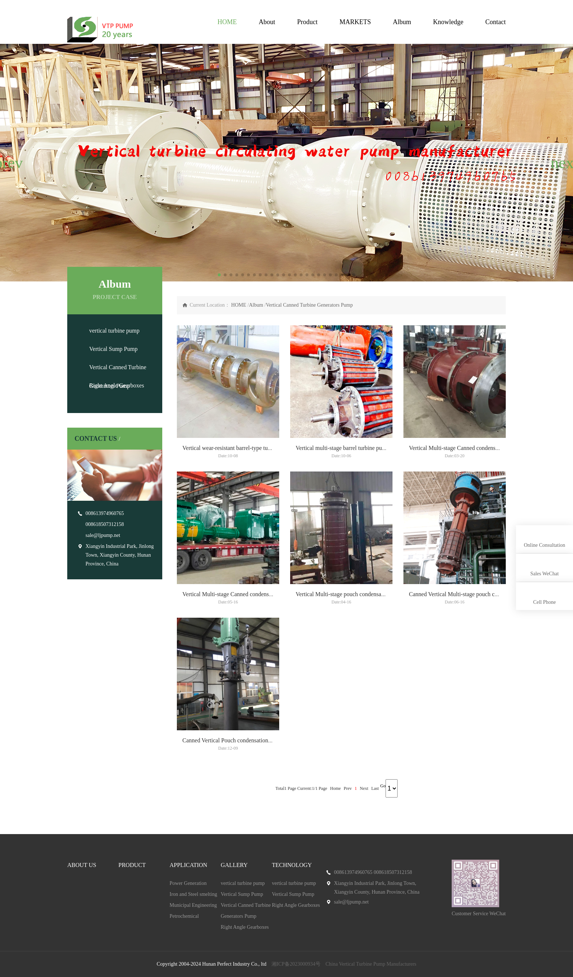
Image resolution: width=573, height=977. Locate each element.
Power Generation (188, 883)
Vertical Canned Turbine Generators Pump (309, 305)
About (267, 22)
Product (307, 22)
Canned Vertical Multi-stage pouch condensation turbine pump (482, 594)
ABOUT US (81, 865)
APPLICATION (188, 865)
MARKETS (355, 22)
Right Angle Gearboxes (116, 385)
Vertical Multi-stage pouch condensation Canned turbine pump (369, 594)
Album (402, 22)
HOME (227, 22)
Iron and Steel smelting (193, 894)
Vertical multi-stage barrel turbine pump (343, 448)
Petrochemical (184, 916)
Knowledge (448, 22)
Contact (495, 22)
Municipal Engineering (193, 905)
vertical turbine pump (114, 330)
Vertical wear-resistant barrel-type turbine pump (238, 448)
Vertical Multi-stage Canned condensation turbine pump (474, 448)
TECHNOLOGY (292, 865)
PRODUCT (132, 865)
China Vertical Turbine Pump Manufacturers (371, 964)
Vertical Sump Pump (113, 349)
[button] (9, 163)
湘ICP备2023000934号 (296, 964)
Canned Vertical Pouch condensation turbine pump (241, 740)
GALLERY (234, 865)
